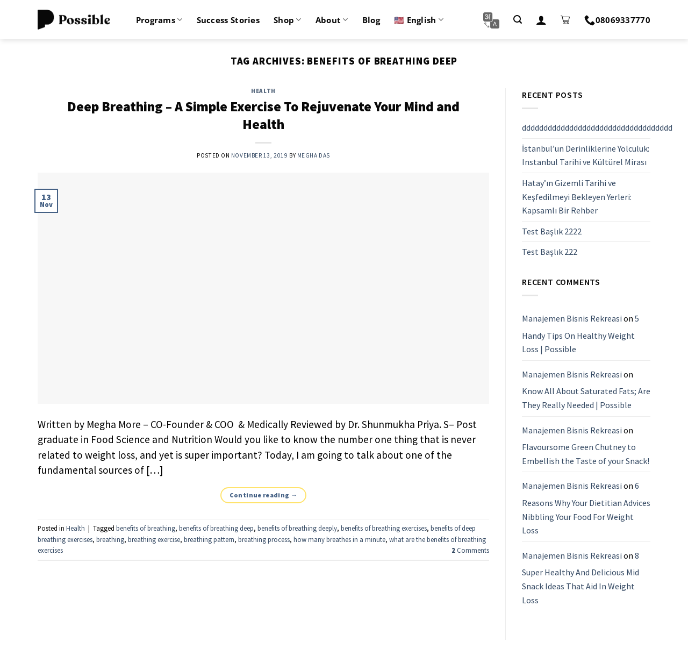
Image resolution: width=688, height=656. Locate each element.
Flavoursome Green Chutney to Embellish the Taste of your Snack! (585, 453)
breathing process (264, 539)
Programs (159, 20)
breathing (110, 539)
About (332, 20)
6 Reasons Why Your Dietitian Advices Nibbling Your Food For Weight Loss (586, 508)
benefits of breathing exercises (384, 528)
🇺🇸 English (418, 20)
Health (263, 91)
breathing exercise (154, 539)
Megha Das (313, 155)
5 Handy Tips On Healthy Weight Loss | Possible (580, 333)
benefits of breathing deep (216, 528)
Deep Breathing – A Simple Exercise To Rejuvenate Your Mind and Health (263, 115)
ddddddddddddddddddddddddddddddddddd (597, 127)
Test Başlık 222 (549, 252)
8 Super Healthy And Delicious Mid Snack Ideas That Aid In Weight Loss (580, 577)
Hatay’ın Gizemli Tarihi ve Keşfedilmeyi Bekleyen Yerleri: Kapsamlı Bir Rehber (577, 196)
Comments (470, 550)
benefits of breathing (145, 528)
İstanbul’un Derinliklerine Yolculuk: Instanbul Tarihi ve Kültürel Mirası (585, 155)
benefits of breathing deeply (297, 528)
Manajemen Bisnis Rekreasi (572, 318)
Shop (288, 20)
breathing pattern (209, 539)
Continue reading (264, 495)
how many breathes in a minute (339, 539)
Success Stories (228, 20)
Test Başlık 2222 (552, 231)
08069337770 (617, 19)
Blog (371, 20)
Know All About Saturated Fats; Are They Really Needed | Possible (586, 398)
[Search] (517, 19)
